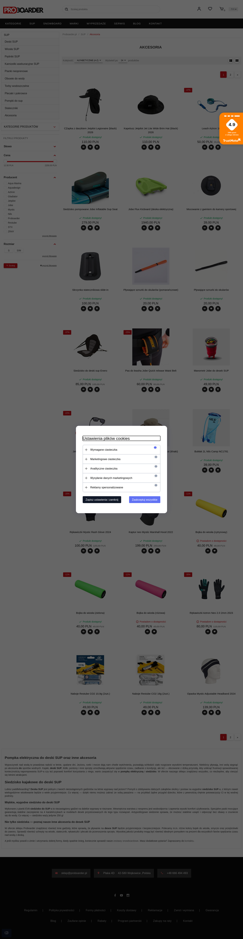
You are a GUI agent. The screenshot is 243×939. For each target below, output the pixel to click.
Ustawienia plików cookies (106, 438)
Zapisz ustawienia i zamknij (102, 499)
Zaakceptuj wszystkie (144, 499)
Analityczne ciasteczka (103, 468)
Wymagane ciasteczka (103, 449)
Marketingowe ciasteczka (105, 459)
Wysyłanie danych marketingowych (111, 478)
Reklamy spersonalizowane (106, 487)
